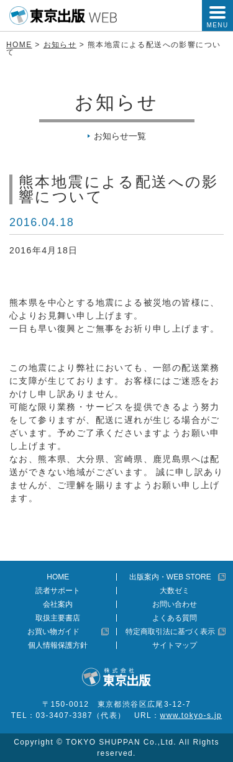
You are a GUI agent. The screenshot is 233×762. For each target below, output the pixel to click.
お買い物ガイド (53, 631)
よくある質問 (174, 618)
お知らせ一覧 (120, 136)
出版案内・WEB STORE (170, 577)
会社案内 (58, 604)
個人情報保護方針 (58, 645)
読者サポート (57, 590)
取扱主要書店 (57, 618)
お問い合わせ (174, 604)
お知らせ (60, 44)
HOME (19, 44)
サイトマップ (174, 645)
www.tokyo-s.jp (191, 715)
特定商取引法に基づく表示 (170, 631)
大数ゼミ (175, 590)
